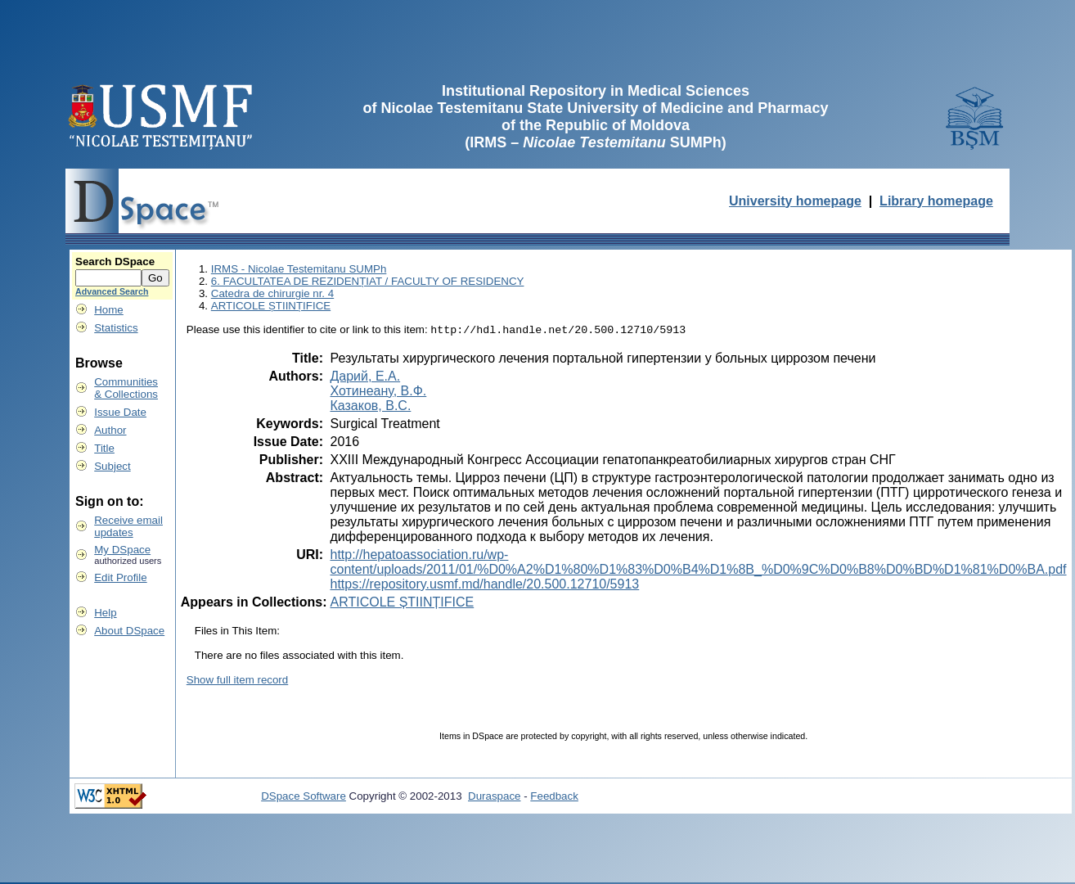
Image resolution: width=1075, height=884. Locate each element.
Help (105, 613)
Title (104, 448)
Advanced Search (111, 291)
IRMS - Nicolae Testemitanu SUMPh (299, 269)
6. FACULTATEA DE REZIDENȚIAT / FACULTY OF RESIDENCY (367, 281)
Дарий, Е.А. (365, 378)
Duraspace (494, 798)
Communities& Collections (126, 388)
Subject (112, 466)
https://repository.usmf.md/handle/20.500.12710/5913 (484, 586)
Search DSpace (115, 261)
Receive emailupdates (128, 526)
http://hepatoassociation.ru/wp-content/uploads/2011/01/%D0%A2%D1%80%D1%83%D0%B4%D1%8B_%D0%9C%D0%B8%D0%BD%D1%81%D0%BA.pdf (698, 563)
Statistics (115, 328)
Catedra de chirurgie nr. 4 (272, 293)
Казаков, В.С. (370, 407)
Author (110, 430)
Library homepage (936, 201)
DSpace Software (303, 798)
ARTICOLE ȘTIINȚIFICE (271, 306)
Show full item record (237, 681)
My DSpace (122, 549)
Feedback (554, 798)
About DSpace (129, 631)
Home (109, 310)
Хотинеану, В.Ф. (378, 392)
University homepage (795, 201)
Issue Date (120, 412)
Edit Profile (120, 577)
